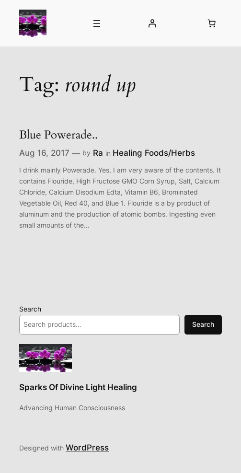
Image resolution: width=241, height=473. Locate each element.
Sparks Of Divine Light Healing (78, 387)
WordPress (87, 447)
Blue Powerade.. (58, 135)
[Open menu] (97, 23)
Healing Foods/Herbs (154, 153)
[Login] (152, 23)
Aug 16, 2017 (44, 153)
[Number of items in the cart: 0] (212, 23)
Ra (98, 153)
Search (30, 309)
